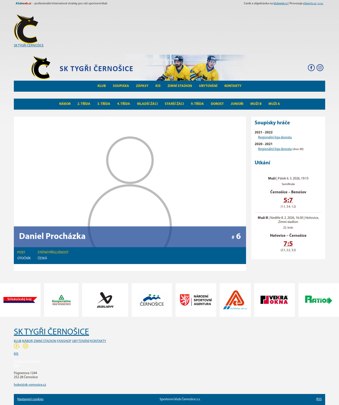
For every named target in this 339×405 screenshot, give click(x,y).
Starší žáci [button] (174, 104)
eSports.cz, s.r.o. (313, 3)
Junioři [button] (237, 104)
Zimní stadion (180, 86)
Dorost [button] (217, 104)
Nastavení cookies (27, 361)
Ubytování (208, 86)
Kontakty (232, 86)
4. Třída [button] (123, 104)
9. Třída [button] (197, 104)
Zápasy (142, 86)
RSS (16, 365)
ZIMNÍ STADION (45, 341)
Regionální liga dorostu (275, 137)
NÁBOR (27, 341)
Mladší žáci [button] (147, 104)
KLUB (17, 341)
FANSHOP (64, 341)
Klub (102, 86)
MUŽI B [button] (256, 104)
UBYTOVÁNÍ (81, 341)
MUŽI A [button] (274, 104)
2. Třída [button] (83, 104)
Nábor (64, 104)
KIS (158, 86)
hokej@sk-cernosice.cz (30, 385)
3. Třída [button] (103, 104)
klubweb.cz (280, 3)
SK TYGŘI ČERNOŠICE (29, 45)
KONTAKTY (98, 341)
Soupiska (121, 86)
